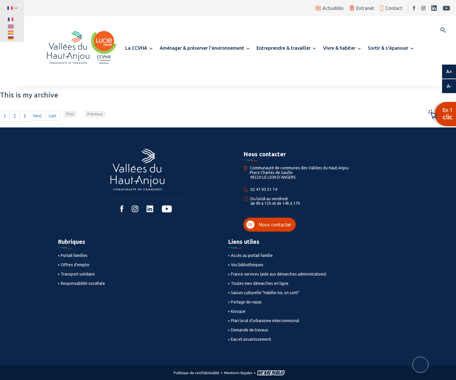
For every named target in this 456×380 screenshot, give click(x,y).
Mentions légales (238, 373)
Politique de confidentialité (196, 373)
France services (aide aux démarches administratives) (278, 274)
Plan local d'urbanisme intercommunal (265, 320)
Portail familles (74, 255)
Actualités (330, 8)
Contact (391, 8)
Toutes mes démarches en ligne (259, 283)
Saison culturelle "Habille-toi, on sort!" (265, 292)
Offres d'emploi (75, 264)
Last (52, 115)
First (70, 114)
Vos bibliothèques (247, 264)
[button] (138, 48)
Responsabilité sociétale (83, 283)
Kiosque (238, 311)
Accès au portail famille (252, 255)
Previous (95, 114)
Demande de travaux (249, 330)
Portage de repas (246, 302)
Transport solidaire (78, 274)
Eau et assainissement (251, 339)
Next (37, 115)
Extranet (362, 8)
